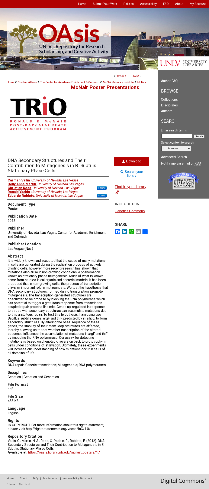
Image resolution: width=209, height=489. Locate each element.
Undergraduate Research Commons (183, 181)
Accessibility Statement (77, 478)
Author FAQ (169, 81)
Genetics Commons (130, 211)
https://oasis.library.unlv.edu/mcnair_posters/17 (64, 452)
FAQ (35, 478)
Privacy (11, 484)
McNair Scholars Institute (118, 82)
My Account (50, 478)
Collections (169, 99)
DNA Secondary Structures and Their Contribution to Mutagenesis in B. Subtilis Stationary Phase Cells (52, 165)
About (23, 478)
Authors (167, 111)
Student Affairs (27, 82)
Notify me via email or (181, 163)
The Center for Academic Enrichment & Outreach (69, 82)
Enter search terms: (174, 130)
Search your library (131, 173)
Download (131, 161)
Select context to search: (177, 142)
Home (10, 82)
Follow (101, 188)
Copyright (24, 484)
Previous (121, 76)
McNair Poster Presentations (105, 87)
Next (136, 76)
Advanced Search (174, 157)
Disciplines (169, 105)
